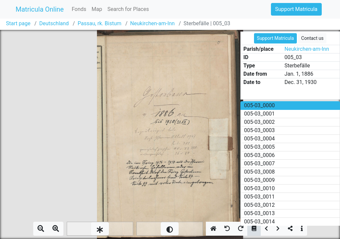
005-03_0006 (259, 155)
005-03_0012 (259, 205)
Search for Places (128, 9)
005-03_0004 (259, 138)
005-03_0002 (259, 122)
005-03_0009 (259, 180)
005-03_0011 (259, 197)
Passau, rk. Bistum (100, 23)
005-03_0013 (259, 213)
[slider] (100, 229)
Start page (18, 23)
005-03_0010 (259, 188)
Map (97, 9)
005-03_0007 (259, 163)
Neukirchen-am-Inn (152, 23)
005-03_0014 (259, 221)
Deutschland (54, 23)
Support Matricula (296, 9)
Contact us (312, 38)
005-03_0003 (259, 130)
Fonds (79, 9)
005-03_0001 (259, 114)
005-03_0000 (259, 105)
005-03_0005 (259, 147)
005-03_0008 (259, 172)
